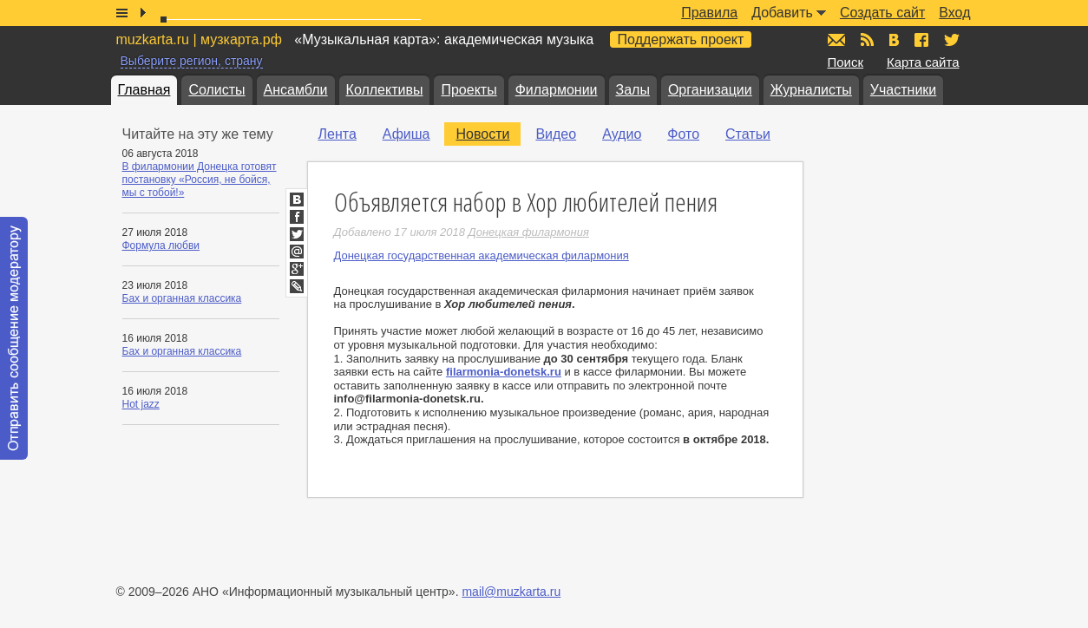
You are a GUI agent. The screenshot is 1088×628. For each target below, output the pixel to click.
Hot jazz (141, 404)
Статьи (747, 134)
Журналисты (811, 89)
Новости (482, 134)
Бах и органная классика (182, 298)
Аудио (621, 134)
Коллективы (384, 89)
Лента (337, 134)
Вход (954, 12)
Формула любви (161, 245)
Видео (555, 134)
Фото (683, 134)
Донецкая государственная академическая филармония (481, 255)
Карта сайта (923, 62)
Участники (903, 89)
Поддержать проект (681, 39)
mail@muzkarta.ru (511, 592)
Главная (144, 89)
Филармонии (556, 89)
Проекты (468, 89)
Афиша (406, 134)
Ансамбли (296, 89)
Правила (709, 12)
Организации (710, 89)
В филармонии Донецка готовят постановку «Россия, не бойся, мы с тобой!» (199, 179)
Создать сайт (882, 12)
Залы (633, 89)
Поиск (846, 62)
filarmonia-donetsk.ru (503, 371)
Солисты (216, 89)
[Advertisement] (932, 295)
